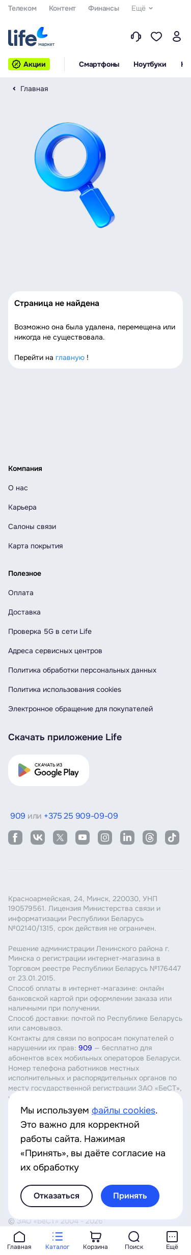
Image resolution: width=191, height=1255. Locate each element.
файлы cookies (123, 1110)
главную (70, 357)
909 (85, 1047)
